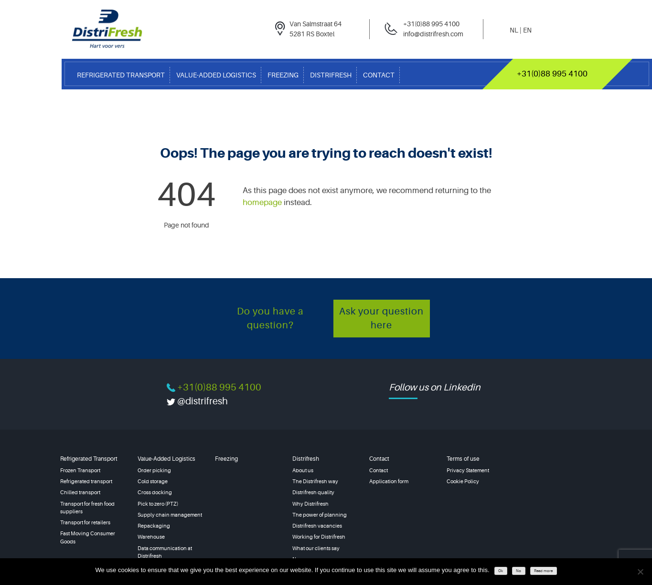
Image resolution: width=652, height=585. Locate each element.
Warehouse (151, 537)
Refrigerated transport (86, 481)
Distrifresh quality (313, 492)
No (518, 571)
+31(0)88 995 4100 (552, 73)
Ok (500, 571)
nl (514, 30)
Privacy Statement (468, 470)
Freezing (283, 75)
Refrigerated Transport (121, 75)
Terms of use (463, 458)
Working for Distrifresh (318, 537)
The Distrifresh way (315, 481)
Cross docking (155, 492)
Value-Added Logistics (216, 75)
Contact (379, 75)
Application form (388, 481)
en (527, 30)
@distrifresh (202, 401)
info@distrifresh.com (433, 34)
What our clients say (316, 548)
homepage (262, 202)
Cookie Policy (463, 481)
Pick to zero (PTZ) (158, 504)
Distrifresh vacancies (317, 526)
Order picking (154, 470)
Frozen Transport (80, 470)
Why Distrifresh (310, 504)
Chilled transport (80, 492)
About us (302, 470)
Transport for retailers (85, 523)
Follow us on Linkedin (435, 387)
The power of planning (319, 515)
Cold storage (153, 481)
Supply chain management (170, 515)
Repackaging (154, 526)
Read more (543, 571)
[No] (640, 571)
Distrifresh (331, 75)
